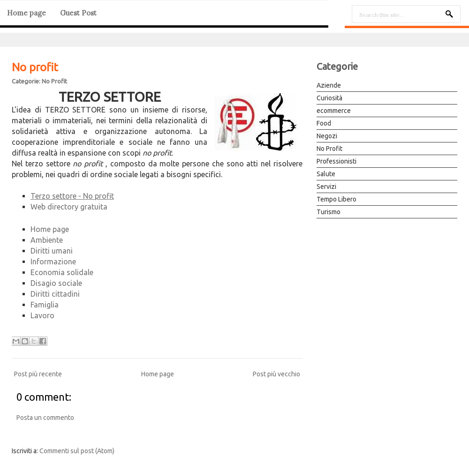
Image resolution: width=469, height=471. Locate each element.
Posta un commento (45, 417)
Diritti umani (51, 251)
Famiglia (44, 304)
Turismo (328, 212)
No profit (35, 67)
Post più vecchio (276, 374)
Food (324, 123)
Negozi (327, 136)
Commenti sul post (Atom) (76, 451)
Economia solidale (61, 272)
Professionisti (336, 161)
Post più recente (38, 374)
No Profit (54, 81)
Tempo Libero (336, 199)
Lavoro (42, 315)
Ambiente (46, 240)
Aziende (329, 85)
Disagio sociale (56, 283)
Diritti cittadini (55, 294)
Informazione (53, 261)
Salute (326, 174)
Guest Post (78, 12)
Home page (26, 12)
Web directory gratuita (68, 206)
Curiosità (329, 98)
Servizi (326, 186)
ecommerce (334, 110)
